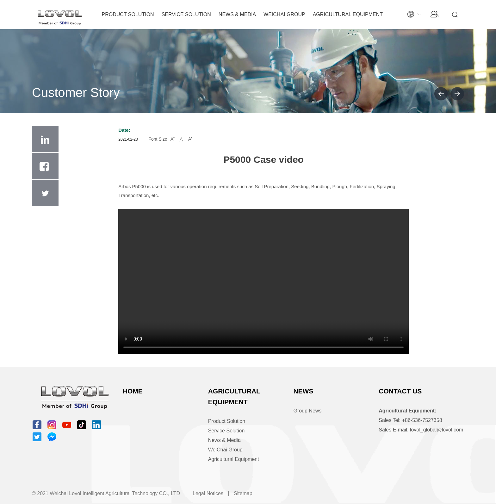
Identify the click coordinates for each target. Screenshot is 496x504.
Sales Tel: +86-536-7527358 (410, 420)
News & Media (237, 14)
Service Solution (186, 14)
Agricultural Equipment (348, 14)
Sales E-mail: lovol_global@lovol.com (421, 429)
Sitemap (243, 493)
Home (133, 391)
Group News (307, 410)
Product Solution (128, 14)
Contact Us (400, 391)
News (303, 391)
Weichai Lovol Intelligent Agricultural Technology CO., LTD (115, 493)
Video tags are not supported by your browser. (263, 281)
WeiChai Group (284, 14)
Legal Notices (208, 493)
